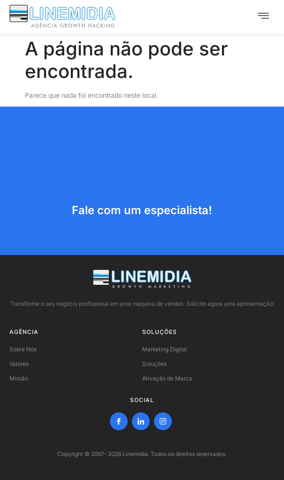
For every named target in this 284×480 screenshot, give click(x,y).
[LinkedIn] (141, 421)
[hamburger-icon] (263, 17)
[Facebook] (119, 421)
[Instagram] (163, 421)
